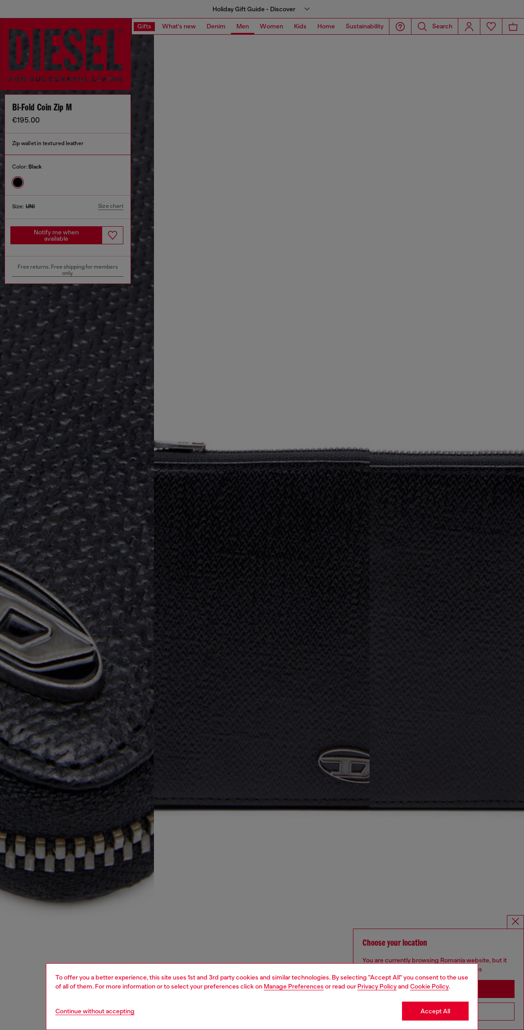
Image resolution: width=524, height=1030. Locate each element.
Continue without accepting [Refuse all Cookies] (95, 1011)
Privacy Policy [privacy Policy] (377, 986)
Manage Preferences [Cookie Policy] (294, 986)
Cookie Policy (429, 986)
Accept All (435, 1011)
